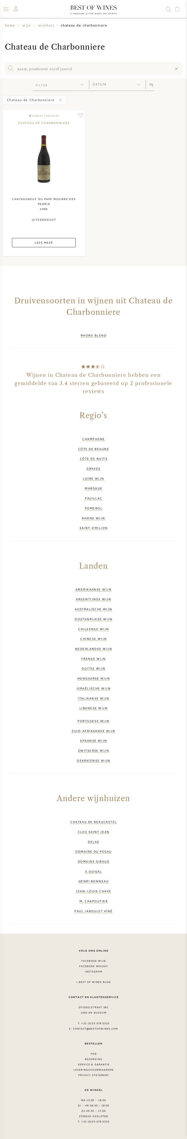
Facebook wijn (93, 960)
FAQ (93, 1053)
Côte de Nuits (93, 458)
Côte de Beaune (93, 449)
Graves (93, 468)
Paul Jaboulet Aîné (93, 911)
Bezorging (93, 1059)
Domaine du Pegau (93, 851)
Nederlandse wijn (93, 649)
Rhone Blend (93, 335)
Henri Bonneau (93, 881)
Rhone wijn (93, 518)
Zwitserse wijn (93, 750)
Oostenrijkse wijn (93, 619)
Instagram (93, 971)
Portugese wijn (93, 721)
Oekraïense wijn (93, 760)
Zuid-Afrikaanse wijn (93, 731)
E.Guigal (93, 871)
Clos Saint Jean (94, 832)
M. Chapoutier (93, 901)
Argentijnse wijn (93, 599)
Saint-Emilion (93, 528)
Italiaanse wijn (93, 698)
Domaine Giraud (93, 861)
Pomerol (93, 508)
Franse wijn (93, 659)
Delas (93, 842)
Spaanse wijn (93, 740)
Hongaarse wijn (93, 678)
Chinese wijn (93, 639)
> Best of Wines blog (93, 982)
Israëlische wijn (93, 688)
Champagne (93, 439)
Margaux (93, 488)
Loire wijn (93, 478)
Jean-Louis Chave (93, 891)
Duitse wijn (93, 668)
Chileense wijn (93, 629)
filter (42, 85)
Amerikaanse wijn (93, 589)
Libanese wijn (93, 708)
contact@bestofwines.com (95, 1028)
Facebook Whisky (93, 966)
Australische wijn (93, 609)
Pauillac (93, 498)
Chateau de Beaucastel (93, 822)
